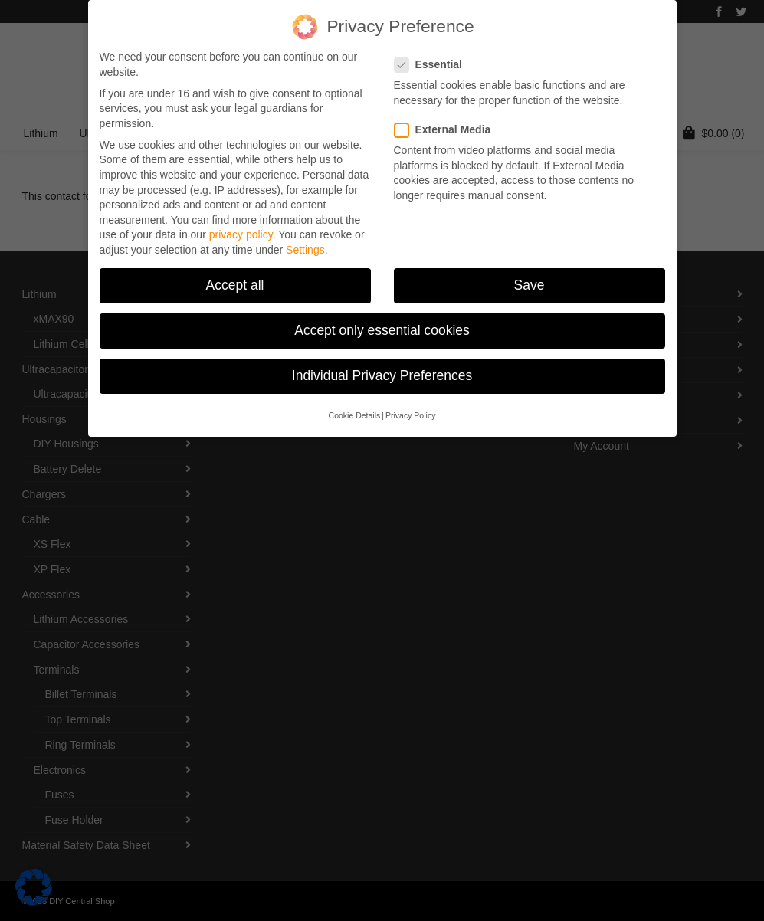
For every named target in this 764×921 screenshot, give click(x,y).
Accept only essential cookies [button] (382, 328)
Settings (305, 247)
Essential (433, 62)
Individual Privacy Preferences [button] (382, 373)
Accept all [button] (235, 282)
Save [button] (529, 282)
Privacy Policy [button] (410, 412)
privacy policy (241, 232)
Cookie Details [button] (355, 412)
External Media (447, 127)
